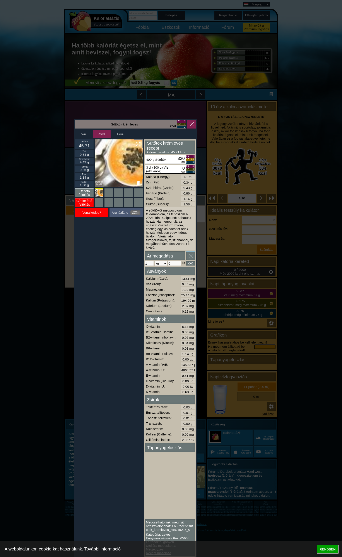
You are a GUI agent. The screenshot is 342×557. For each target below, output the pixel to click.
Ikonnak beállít (99, 183)
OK (190, 263)
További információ (102, 549)
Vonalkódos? (91, 212)
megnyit (178, 522)
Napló (83, 134)
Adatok (102, 134)
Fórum (120, 134)
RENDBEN (327, 549)
